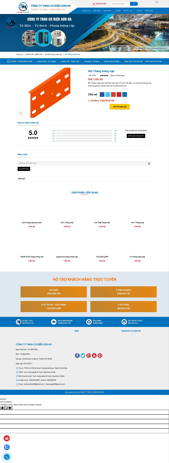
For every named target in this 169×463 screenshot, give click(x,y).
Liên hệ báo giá (119, 107)
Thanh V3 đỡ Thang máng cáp (31, 257)
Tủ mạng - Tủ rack (92, 61)
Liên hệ (139, 11)
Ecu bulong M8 (102, 257)
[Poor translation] (8, 408)
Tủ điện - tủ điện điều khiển (22, 61)
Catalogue (149, 11)
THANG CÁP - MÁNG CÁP (33, 54)
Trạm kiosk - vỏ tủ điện (47, 61)
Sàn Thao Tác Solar (153, 61)
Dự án (118, 11)
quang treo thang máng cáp (67, 257)
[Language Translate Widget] (156, 2)
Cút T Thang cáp (137, 223)
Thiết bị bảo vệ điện (112, 61)
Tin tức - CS (128, 11)
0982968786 (99, 4)
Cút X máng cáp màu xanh (32, 223)
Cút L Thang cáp (67, 223)
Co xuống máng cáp (137, 257)
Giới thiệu (96, 11)
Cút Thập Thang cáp (102, 223)
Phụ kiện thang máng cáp (53, 54)
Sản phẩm (108, 11)
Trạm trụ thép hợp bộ (133, 61)
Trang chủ (86, 11)
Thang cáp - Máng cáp (71, 61)
